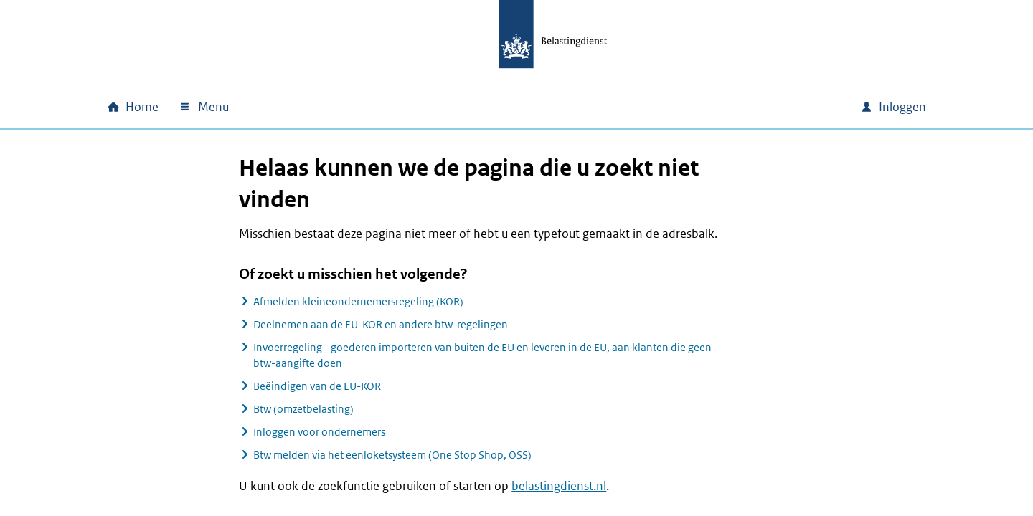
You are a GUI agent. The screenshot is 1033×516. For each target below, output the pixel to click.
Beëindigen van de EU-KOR (317, 386)
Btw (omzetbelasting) (303, 409)
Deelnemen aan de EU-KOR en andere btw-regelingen (380, 324)
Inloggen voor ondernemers (319, 432)
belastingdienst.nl (558, 486)
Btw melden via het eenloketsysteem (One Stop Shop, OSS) (392, 455)
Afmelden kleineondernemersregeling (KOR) (358, 301)
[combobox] (726, 107)
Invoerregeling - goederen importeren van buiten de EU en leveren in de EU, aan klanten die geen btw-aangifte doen (482, 355)
